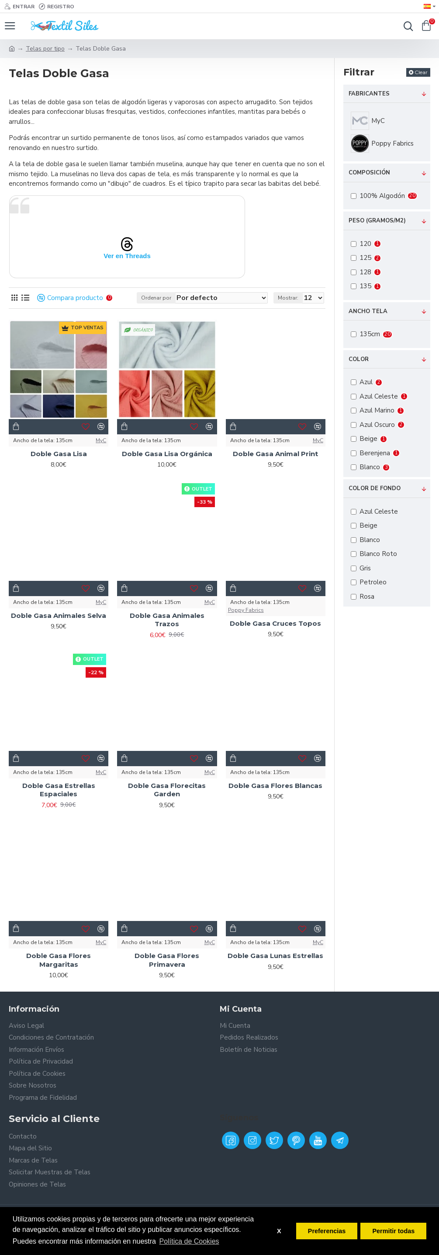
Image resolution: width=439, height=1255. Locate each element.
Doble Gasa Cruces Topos (275, 623)
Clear (421, 72)
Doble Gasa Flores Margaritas (58, 960)
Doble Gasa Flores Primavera (167, 960)
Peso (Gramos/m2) (377, 221)
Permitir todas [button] (393, 1231)
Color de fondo (375, 488)
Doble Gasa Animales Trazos (167, 619)
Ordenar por (156, 297)
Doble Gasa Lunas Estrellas (275, 955)
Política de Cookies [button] (189, 1241)
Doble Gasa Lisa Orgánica (167, 454)
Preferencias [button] (327, 1231)
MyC (101, 440)
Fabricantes (369, 94)
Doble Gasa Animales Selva (58, 615)
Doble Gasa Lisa (59, 454)
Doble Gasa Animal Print (275, 454)
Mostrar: (288, 297)
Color (359, 359)
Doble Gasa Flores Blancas (275, 785)
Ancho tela (368, 311)
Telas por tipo (45, 48)
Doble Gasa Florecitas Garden (167, 789)
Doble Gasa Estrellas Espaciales (58, 789)
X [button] (279, 1231)
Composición (369, 173)
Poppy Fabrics (246, 610)
